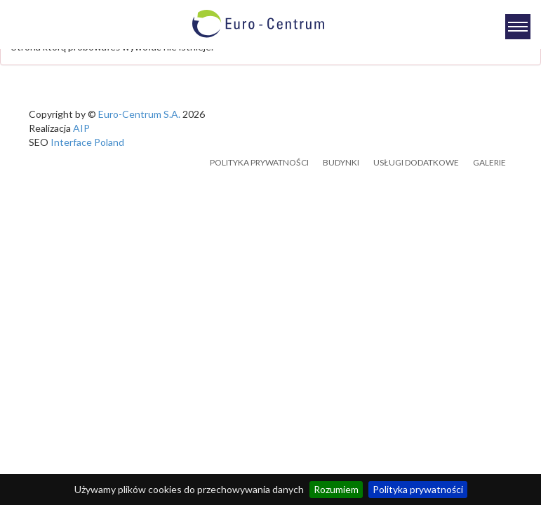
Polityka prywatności (418, 489)
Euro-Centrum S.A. (139, 114)
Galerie (489, 162)
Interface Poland (87, 142)
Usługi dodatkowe (416, 162)
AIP (81, 128)
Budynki (341, 162)
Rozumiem (336, 489)
